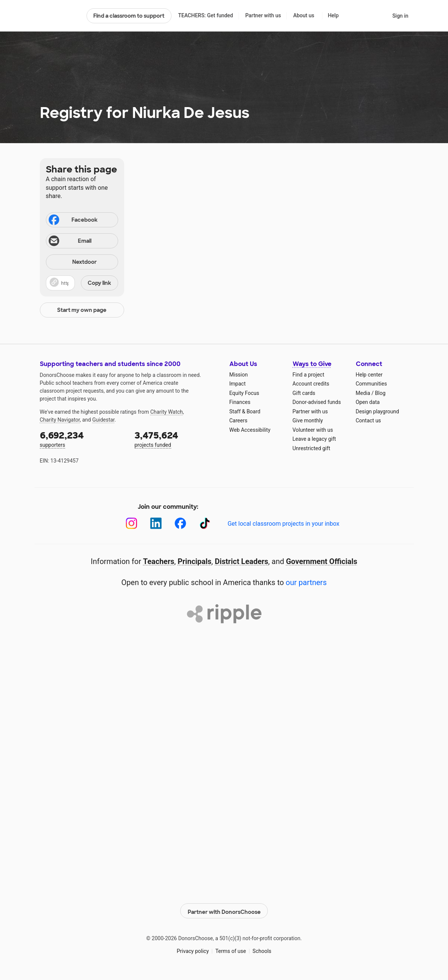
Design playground (377, 411)
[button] (82, 282)
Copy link (99, 283)
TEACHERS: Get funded (205, 15)
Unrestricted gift (311, 448)
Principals (194, 561)
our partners (306, 582)
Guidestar (103, 420)
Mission (238, 375)
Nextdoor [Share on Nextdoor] (72, 262)
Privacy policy (193, 950)
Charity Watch (166, 412)
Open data (368, 402)
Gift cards (304, 393)
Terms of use (230, 950)
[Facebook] (180, 523)
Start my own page (81, 310)
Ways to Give (312, 364)
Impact (237, 384)
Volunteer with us (313, 430)
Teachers (158, 561)
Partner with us (263, 15)
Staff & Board (245, 411)
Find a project (308, 375)
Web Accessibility (249, 430)
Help (333, 15)
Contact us (368, 420)
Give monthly (308, 420)
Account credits (311, 384)
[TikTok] (205, 523)
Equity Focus (244, 393)
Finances (240, 402)
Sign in (400, 16)
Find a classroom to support (128, 15)
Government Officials (321, 561)
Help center (369, 375)
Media (363, 393)
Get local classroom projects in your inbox (283, 523)
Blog (380, 393)
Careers (238, 420)
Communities (371, 384)
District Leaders (241, 561)
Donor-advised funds (317, 402)
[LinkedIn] (156, 523)
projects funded (177, 438)
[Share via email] (82, 240)
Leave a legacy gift (314, 439)
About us (303, 15)
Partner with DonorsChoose (224, 909)
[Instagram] (131, 523)
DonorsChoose (60, 16)
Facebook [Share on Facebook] (72, 220)
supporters (82, 438)
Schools (261, 950)
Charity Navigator (60, 420)
